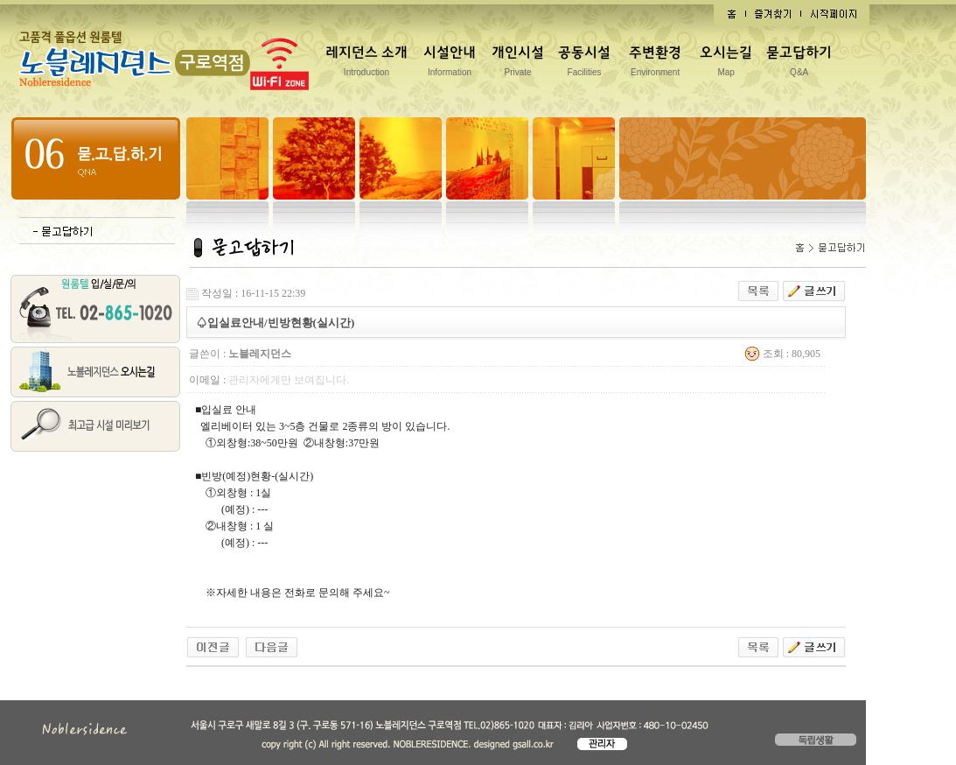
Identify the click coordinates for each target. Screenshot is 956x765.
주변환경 (655, 64)
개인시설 (518, 64)
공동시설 (584, 64)
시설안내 (449, 64)
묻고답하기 (799, 64)
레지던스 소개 (366, 64)
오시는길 (726, 64)
